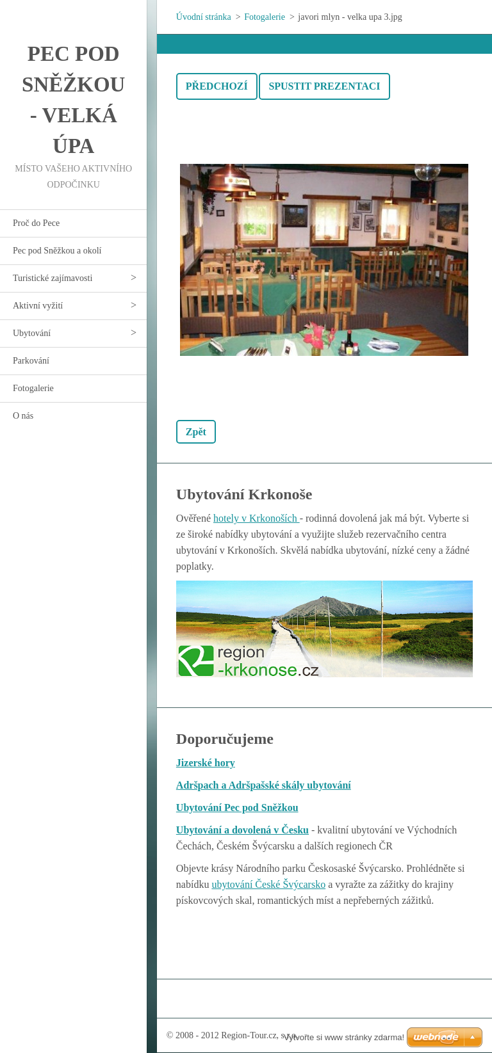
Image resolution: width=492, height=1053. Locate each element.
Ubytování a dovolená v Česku (242, 829)
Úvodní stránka (203, 17)
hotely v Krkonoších (256, 518)
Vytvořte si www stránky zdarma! (344, 1037)
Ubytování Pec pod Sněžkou (237, 807)
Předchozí (217, 86)
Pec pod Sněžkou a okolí (57, 250)
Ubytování (32, 333)
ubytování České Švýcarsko (268, 884)
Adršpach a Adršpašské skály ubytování (263, 785)
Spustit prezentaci (324, 86)
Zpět (196, 431)
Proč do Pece (36, 223)
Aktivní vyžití (38, 305)
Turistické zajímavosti (52, 278)
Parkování (31, 361)
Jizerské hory (205, 762)
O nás (23, 416)
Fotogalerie (33, 388)
